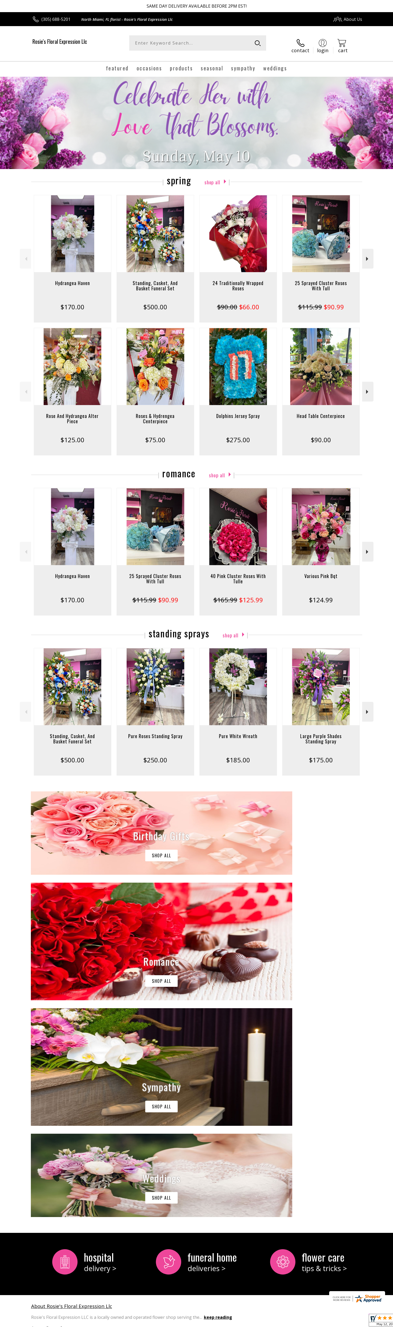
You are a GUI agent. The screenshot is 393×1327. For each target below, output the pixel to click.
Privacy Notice (278, 1321)
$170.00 (72, 302)
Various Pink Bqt (321, 571)
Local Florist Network (315, 1321)
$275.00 (238, 435)
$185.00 (238, 755)
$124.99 (321, 595)
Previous (25, 254)
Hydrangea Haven (72, 278)
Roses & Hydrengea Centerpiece (155, 414)
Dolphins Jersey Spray (238, 411)
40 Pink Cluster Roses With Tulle (238, 574)
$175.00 (321, 755)
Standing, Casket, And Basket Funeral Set (155, 281)
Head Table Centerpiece (321, 411)
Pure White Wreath (238, 731)
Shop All (212, 176)
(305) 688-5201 (55, 19)
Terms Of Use (248, 1321)
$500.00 (155, 302)
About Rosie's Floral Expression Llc (71, 1084)
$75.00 (155, 435)
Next (367, 254)
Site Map (348, 1321)
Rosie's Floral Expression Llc (59, 41)
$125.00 (72, 435)
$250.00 (155, 755)
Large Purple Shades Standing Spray (321, 734)
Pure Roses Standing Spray (155, 731)
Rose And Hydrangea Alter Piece (72, 414)
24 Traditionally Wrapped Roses (238, 281)
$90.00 (321, 435)
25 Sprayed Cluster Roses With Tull (321, 281)
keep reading (218, 1096)
